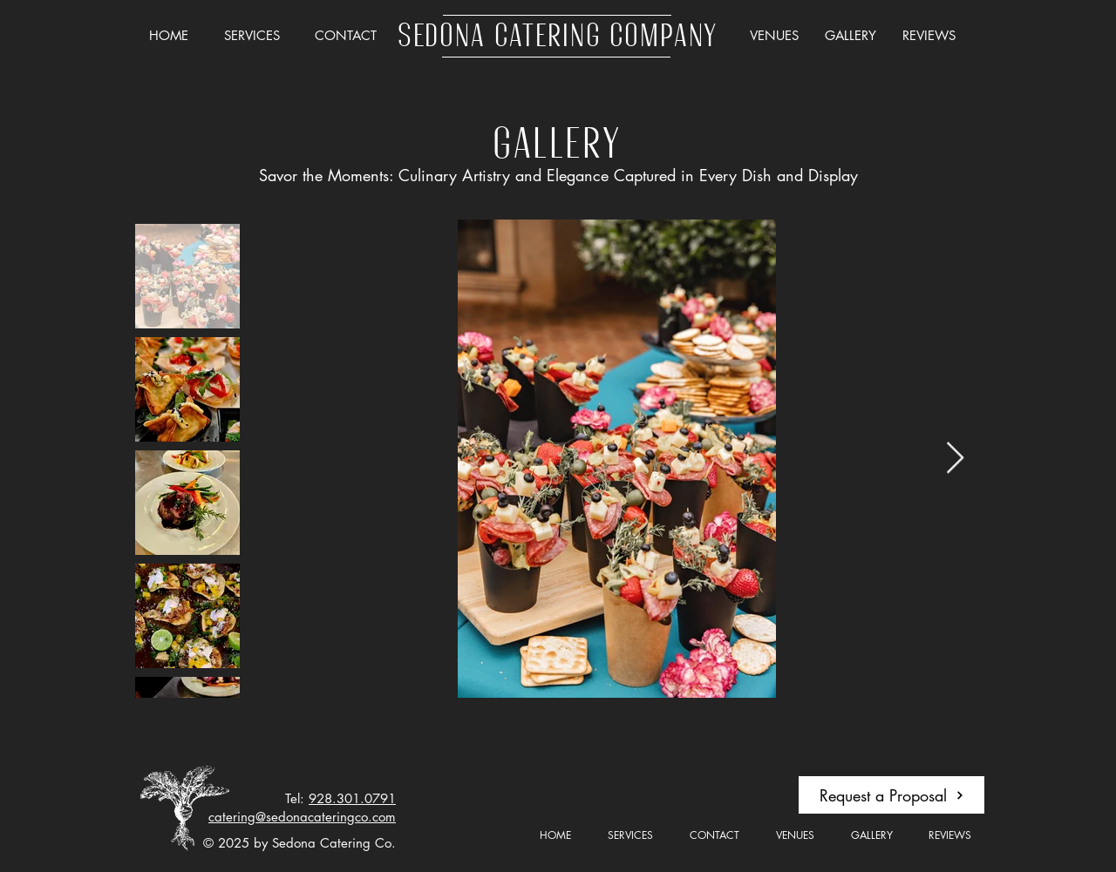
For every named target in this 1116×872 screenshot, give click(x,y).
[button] (251, 35)
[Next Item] (955, 459)
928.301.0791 (352, 798)
